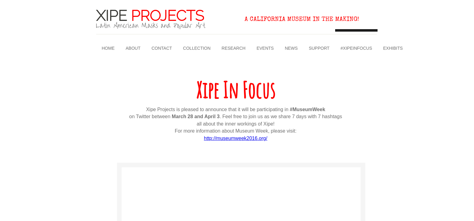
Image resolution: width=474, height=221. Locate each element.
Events (265, 48)
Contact (161, 48)
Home (108, 48)
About (133, 48)
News (291, 48)
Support (319, 48)
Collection (196, 48)
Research (233, 48)
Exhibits (393, 48)
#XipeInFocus (356, 48)
